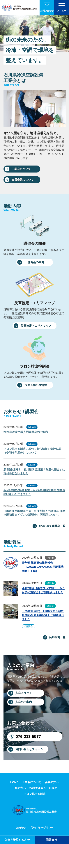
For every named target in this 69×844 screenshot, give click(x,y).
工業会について (21, 169)
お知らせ (21, 827)
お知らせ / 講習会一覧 (52, 526)
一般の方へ (19, 788)
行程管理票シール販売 (43, 788)
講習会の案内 (36, 262)
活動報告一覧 (57, 637)
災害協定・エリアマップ (36, 325)
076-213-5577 (28, 736)
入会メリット (23, 693)
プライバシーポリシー (41, 827)
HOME (14, 782)
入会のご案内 (23, 702)
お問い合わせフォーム (29, 749)
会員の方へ (52, 782)
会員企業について (23, 179)
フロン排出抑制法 (36, 385)
